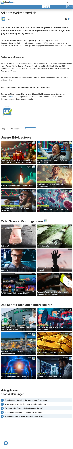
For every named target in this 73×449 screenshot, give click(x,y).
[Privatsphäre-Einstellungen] (6, 443)
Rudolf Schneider (27, 309)
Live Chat (13, 97)
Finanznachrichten (30, 129)
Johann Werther (64, 333)
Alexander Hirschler (63, 166)
